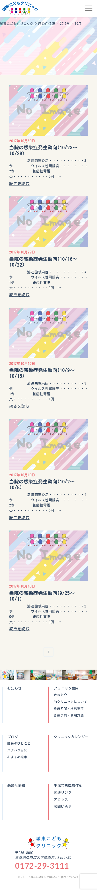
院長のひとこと (19, 743)
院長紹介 (60, 695)
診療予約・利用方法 (69, 715)
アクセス (61, 799)
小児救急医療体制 (68, 785)
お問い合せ (63, 806)
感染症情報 (16, 785)
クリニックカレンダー (71, 737)
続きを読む (19, 183)
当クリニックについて (70, 701)
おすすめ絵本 (17, 757)
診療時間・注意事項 (69, 708)
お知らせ (14, 688)
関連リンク (63, 792)
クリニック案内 (66, 688)
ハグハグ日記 (17, 750)
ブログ (12, 737)
